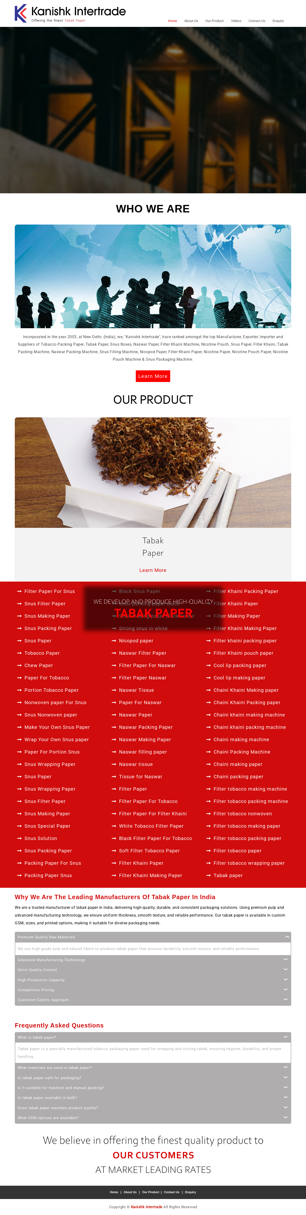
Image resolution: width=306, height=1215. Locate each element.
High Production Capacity (41, 980)
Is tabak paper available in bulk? (47, 1097)
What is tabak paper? (37, 1037)
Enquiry (278, 21)
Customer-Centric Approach (43, 999)
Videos (236, 21)
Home (172, 21)
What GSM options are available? (48, 1117)
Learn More (153, 376)
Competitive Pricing (36, 990)
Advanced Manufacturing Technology (51, 960)
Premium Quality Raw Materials (46, 937)
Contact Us (257, 21)
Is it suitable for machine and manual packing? (61, 1087)
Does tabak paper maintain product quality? (58, 1108)
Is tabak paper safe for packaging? (49, 1077)
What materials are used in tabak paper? (55, 1067)
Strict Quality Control (37, 969)
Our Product (214, 21)
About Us (191, 21)
